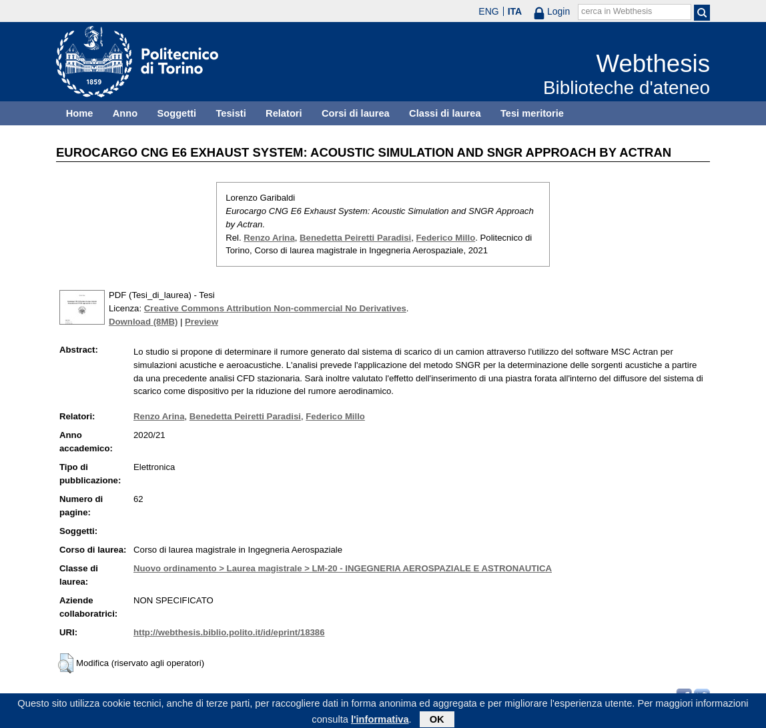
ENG (488, 11)
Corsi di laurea (356, 113)
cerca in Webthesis (616, 11)
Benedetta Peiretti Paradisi (355, 238)
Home (79, 113)
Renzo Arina (269, 238)
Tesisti (231, 113)
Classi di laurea (445, 113)
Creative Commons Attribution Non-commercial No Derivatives (275, 308)
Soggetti (176, 113)
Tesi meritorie (532, 113)
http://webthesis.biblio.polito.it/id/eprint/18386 (228, 632)
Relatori (284, 113)
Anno (125, 113)
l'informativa (380, 720)
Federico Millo (446, 238)
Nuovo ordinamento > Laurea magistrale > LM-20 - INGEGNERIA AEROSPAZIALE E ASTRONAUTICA (342, 568)
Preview (201, 322)
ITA (515, 11)
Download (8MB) (143, 322)
